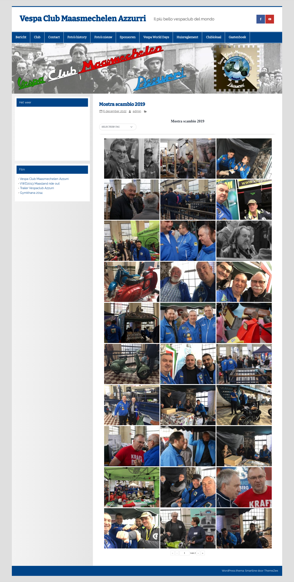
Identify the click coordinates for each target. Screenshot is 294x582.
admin (137, 111)
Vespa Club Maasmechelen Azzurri (83, 18)
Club (37, 37)
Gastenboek (237, 37)
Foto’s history (77, 37)
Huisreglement (187, 37)
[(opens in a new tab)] (260, 19)
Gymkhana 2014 (31, 193)
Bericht (21, 37)
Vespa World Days (156, 37)
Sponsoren (128, 37)
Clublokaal (213, 37)
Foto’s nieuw (103, 37)
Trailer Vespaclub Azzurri (37, 188)
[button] (117, 127)
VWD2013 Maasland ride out (40, 183)
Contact (54, 37)
